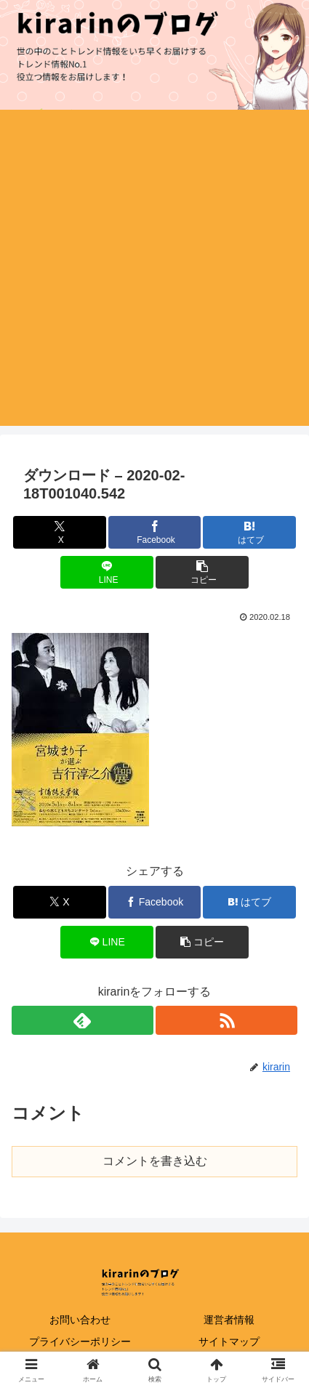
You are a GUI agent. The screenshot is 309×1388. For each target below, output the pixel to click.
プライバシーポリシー (80, 1341)
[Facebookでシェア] (154, 532)
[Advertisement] (154, 271)
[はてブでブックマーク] (249, 532)
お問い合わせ (80, 1320)
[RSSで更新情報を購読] (226, 1020)
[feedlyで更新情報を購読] (82, 1020)
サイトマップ (229, 1341)
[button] (202, 572)
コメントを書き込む (155, 1161)
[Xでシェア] (59, 532)
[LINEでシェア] (106, 572)
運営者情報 (229, 1320)
